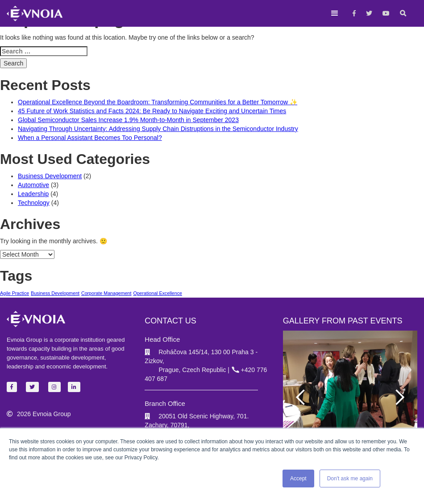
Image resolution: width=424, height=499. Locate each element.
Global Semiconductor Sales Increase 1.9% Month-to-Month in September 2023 (128, 119)
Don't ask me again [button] (350, 478)
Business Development (50, 176)
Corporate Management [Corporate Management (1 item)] (106, 293)
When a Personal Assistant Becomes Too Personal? (90, 137)
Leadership (33, 193)
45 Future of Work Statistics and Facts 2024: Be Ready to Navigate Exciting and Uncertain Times (152, 111)
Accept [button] (298, 478)
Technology (34, 202)
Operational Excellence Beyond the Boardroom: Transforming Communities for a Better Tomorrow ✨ (157, 102)
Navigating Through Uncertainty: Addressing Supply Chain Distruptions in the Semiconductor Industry (158, 128)
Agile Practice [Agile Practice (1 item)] (14, 293)
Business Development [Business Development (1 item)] (55, 293)
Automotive (33, 184)
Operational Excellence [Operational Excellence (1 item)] (157, 293)
